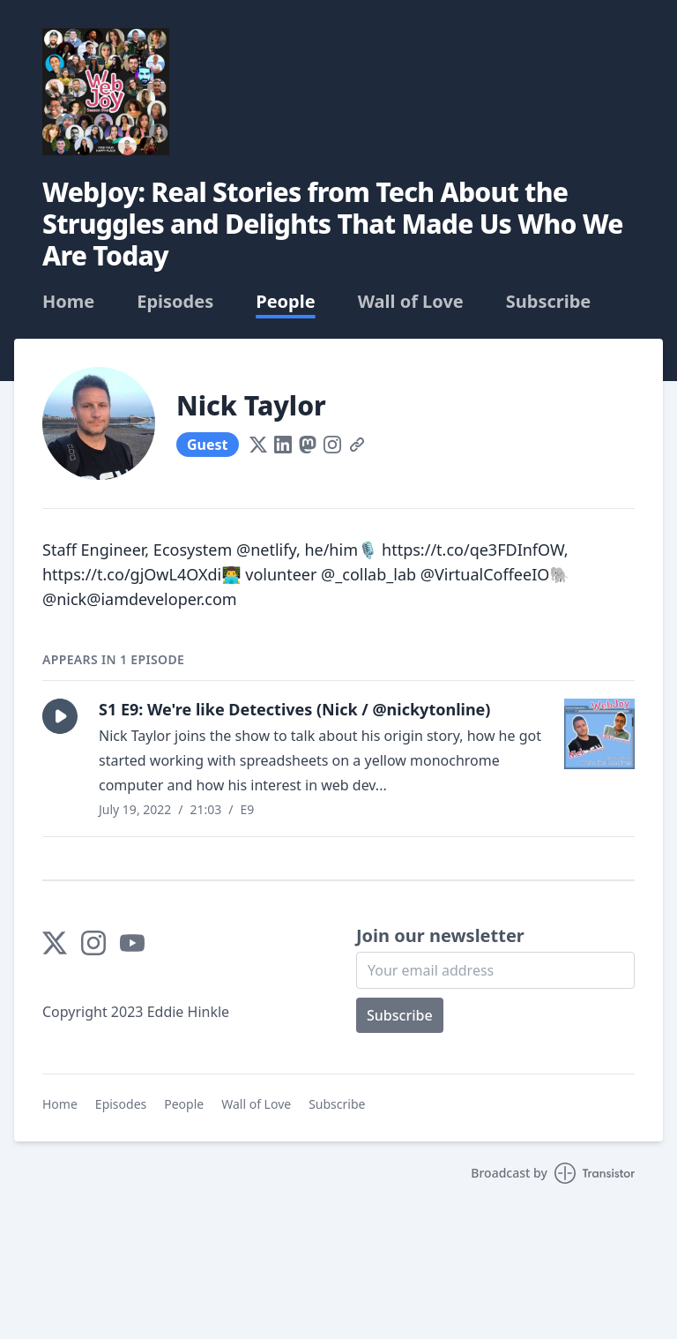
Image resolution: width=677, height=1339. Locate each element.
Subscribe (548, 301)
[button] (60, 716)
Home (68, 301)
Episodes (175, 301)
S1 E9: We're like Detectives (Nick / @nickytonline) (294, 709)
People (285, 301)
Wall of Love (411, 301)
